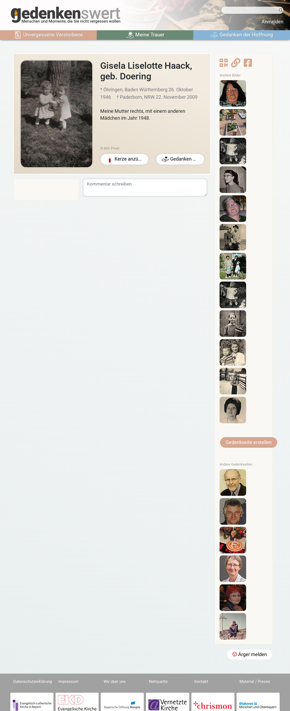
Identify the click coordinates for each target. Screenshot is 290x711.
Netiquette (158, 681)
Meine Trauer (145, 35)
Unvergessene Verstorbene (48, 35)
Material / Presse (254, 681)
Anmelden (272, 21)
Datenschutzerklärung (32, 681)
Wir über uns (115, 681)
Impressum (68, 681)
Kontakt (201, 681)
